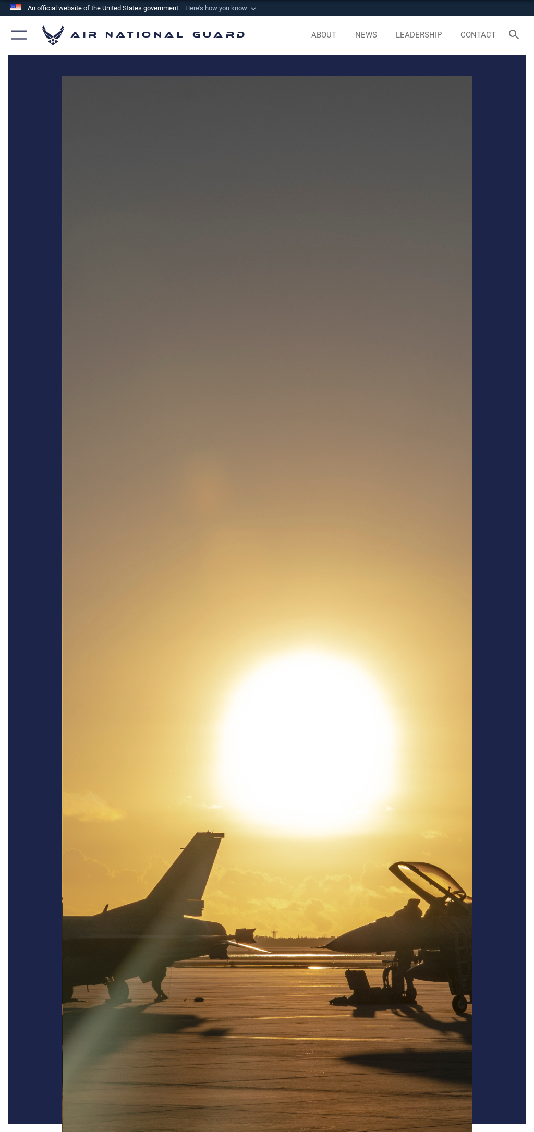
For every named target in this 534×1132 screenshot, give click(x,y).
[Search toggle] (516, 35)
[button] (221, 8)
